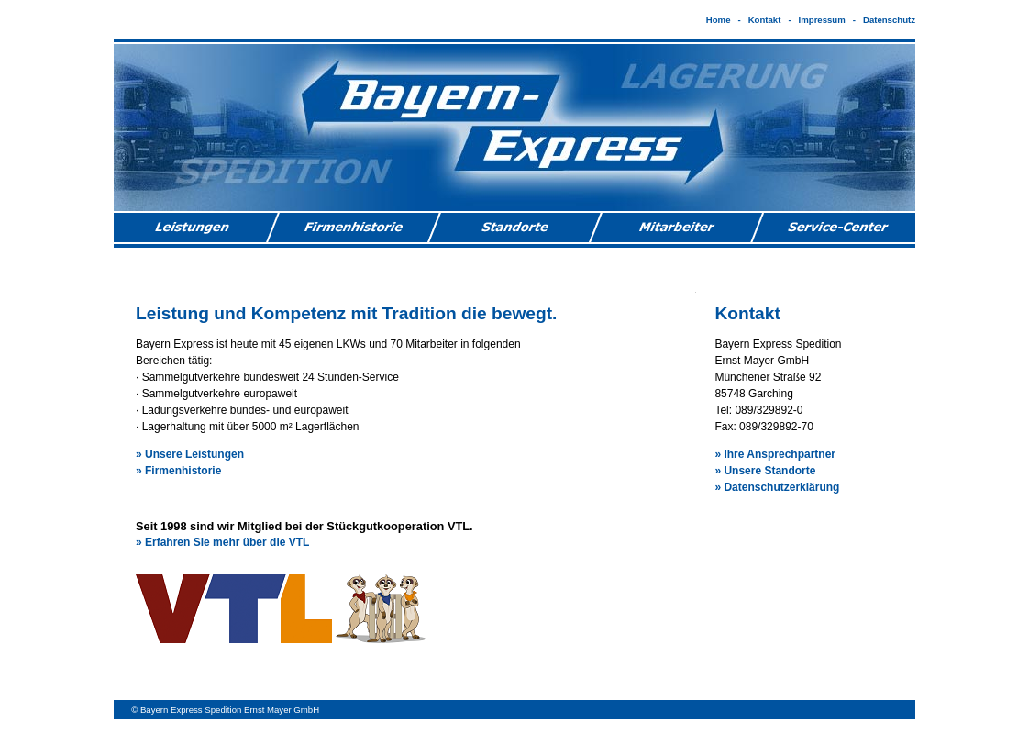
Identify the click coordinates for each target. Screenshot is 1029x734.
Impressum (822, 20)
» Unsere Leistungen (190, 454)
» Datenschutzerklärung (776, 487)
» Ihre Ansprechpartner (774, 454)
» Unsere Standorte (764, 470)
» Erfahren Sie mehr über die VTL (222, 542)
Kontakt (764, 20)
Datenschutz (889, 20)
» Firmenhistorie (178, 470)
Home (718, 20)
